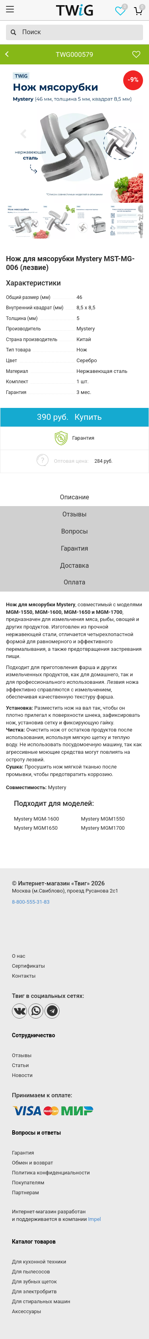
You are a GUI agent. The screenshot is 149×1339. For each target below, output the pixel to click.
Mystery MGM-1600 (36, 819)
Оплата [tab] (74, 582)
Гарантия (23, 1153)
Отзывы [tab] (74, 514)
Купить (88, 417)
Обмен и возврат (32, 1163)
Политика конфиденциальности (51, 1173)
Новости (22, 1075)
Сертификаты (28, 966)
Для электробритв (34, 1291)
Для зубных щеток (34, 1282)
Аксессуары (26, 1311)
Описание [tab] (74, 497)
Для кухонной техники (39, 1262)
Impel (94, 1219)
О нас (18, 956)
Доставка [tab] (74, 565)
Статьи (20, 1065)
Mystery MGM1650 (36, 828)
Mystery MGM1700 (103, 828)
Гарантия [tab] (74, 548)
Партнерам (25, 1192)
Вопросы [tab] (74, 531)
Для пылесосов (31, 1272)
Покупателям (28, 1183)
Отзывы (21, 1055)
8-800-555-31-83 (31, 902)
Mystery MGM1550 (103, 819)
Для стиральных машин (41, 1301)
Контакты (24, 976)
